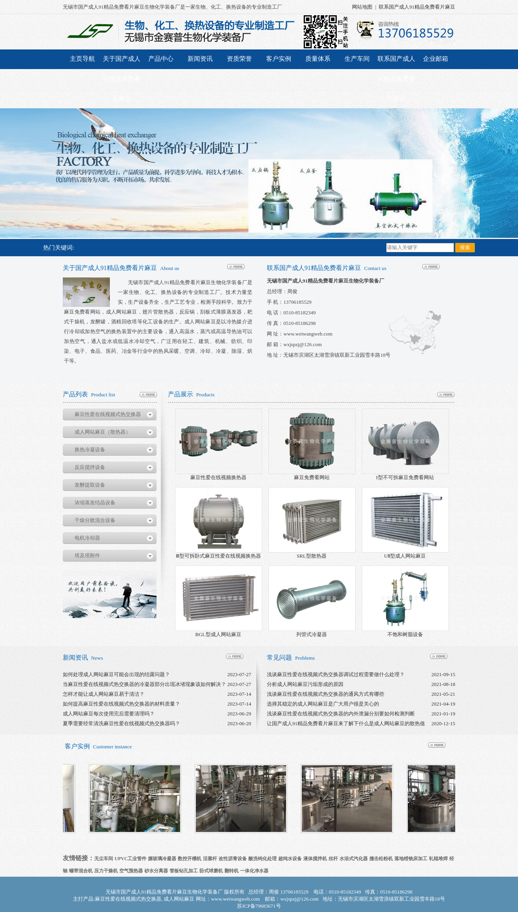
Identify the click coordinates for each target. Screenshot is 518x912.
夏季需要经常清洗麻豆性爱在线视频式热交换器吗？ (121, 723)
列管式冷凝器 (311, 634)
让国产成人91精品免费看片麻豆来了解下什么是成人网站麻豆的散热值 (346, 723)
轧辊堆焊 (438, 858)
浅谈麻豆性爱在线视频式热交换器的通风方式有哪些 (325, 694)
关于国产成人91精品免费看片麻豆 (121, 78)
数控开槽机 (189, 858)
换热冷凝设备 (90, 449)
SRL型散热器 (311, 556)
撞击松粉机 (381, 858)
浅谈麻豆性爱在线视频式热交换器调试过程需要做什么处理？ (336, 674)
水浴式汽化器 (353, 858)
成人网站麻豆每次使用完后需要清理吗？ (109, 714)
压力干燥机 (106, 871)
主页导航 (82, 58)
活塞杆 (210, 858)
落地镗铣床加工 (410, 858)
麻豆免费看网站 (312, 477)
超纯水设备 (290, 858)
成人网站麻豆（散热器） (103, 432)
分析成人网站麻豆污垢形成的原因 (305, 684)
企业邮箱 (435, 58)
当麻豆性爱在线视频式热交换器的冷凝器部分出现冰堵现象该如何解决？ (144, 684)
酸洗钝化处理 (262, 858)
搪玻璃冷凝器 (162, 858)
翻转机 (231, 871)
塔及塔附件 (87, 555)
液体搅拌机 (315, 858)
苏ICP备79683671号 (259, 906)
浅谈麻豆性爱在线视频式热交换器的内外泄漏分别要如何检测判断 (341, 714)
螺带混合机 (81, 871)
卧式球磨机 (211, 871)
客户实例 (278, 58)
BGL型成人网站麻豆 (218, 634)
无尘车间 (103, 858)
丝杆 (333, 858)
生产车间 (357, 58)
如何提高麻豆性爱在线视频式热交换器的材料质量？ (121, 704)
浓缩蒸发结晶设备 (95, 502)
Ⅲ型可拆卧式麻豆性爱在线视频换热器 (218, 556)
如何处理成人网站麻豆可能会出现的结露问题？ (116, 674)
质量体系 (317, 58)
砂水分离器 (156, 871)
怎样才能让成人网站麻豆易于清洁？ (103, 694)
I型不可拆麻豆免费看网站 (405, 477)
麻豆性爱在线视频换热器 (218, 477)
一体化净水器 (254, 871)
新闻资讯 (200, 58)
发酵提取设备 (90, 485)
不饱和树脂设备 (405, 634)
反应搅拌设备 (90, 467)
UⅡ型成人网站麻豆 (405, 556)
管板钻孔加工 (184, 871)
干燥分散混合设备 (95, 520)
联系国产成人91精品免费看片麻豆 (417, 7)
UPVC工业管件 (130, 858)
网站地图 (362, 7)
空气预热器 (131, 871)
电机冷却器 (87, 538)
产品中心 (160, 58)
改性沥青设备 (233, 858)
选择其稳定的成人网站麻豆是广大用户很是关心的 (323, 704)
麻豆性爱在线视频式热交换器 (108, 414)
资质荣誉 (239, 58)
